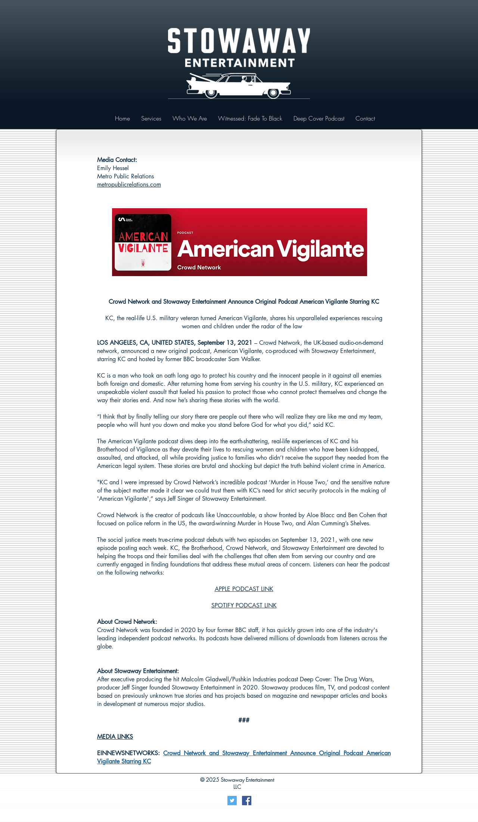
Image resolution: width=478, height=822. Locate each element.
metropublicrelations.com (129, 184)
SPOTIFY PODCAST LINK (244, 605)
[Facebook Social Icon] (246, 800)
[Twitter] (232, 800)
